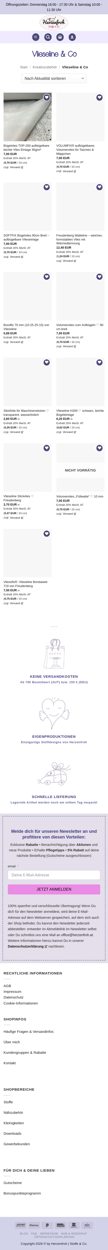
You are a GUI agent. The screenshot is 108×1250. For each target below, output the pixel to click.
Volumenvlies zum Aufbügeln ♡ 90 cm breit (80, 327)
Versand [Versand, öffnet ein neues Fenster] (16, 167)
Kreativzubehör (45, 67)
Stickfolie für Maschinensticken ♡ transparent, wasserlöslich (26, 413)
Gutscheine (13, 1183)
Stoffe (8, 1102)
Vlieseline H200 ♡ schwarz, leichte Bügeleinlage (80, 413)
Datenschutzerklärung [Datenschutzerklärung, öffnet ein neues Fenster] (27, 946)
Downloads (12, 1133)
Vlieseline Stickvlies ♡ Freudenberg (19, 498)
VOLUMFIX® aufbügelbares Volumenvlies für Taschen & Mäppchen (75, 150)
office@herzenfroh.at (77, 935)
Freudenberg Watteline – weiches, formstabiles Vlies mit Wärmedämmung (79, 239)
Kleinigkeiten (14, 1123)
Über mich (12, 1042)
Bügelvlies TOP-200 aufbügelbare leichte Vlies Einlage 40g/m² (26, 147)
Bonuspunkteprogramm (22, 1193)
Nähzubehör (13, 1112)
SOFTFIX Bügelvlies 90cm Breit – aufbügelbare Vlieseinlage (26, 237)
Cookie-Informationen (21, 1003)
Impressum (12, 991)
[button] (35, 37)
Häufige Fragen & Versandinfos (29, 1031)
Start (23, 67)
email (12, 866)
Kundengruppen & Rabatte (25, 1052)
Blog (24, 1233)
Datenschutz (13, 997)
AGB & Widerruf (74, 1233)
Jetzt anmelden (54, 889)
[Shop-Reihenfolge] (54, 78)
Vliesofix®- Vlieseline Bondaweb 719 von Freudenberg (25, 584)
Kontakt (10, 1063)
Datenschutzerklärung (55, 1236)
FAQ (34, 1233)
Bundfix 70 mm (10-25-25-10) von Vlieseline (26, 327)
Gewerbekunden (17, 1144)
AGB (7, 986)
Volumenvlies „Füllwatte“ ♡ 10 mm (80, 496)
